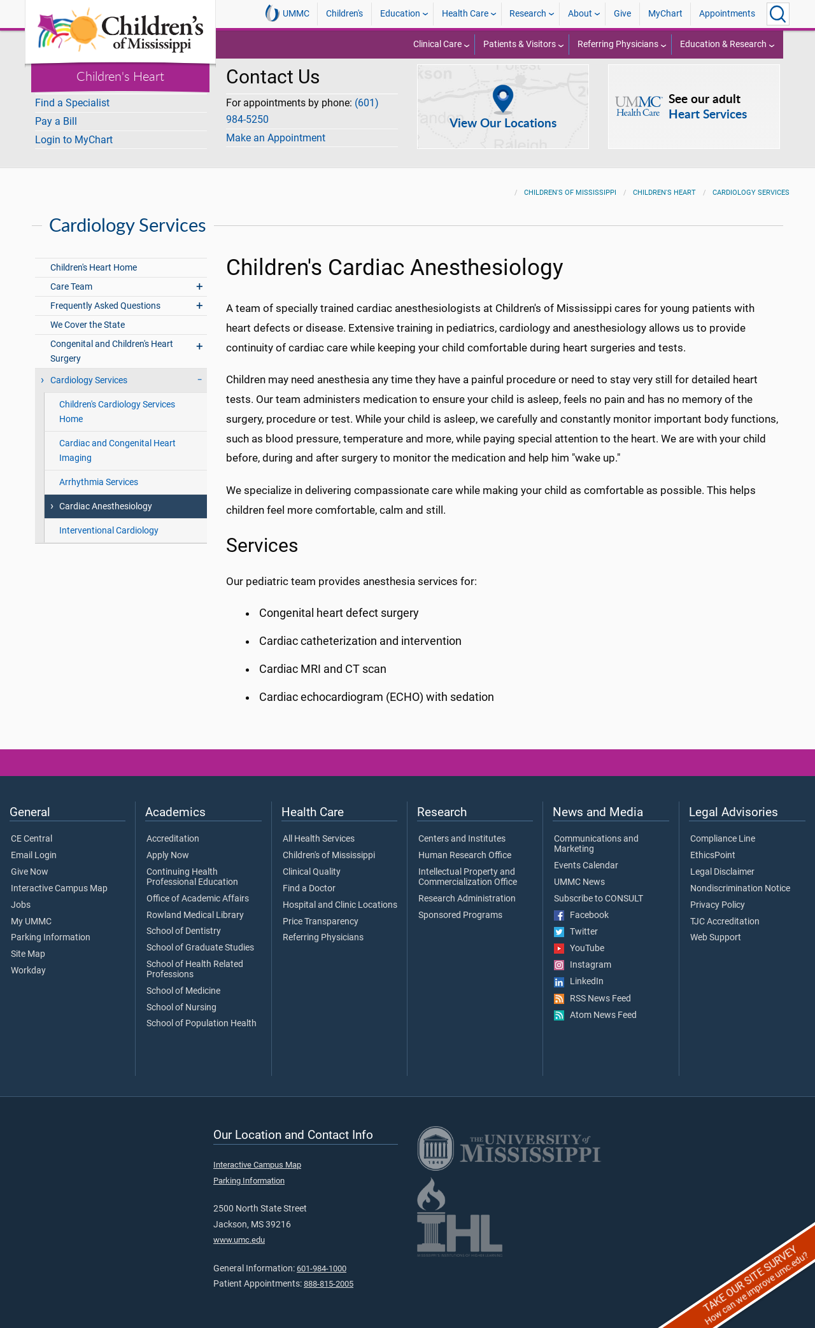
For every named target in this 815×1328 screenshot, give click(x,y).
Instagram (582, 957)
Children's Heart (120, 76)
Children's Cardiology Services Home (117, 404)
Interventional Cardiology (109, 523)
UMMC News (579, 875)
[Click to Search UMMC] (778, 14)
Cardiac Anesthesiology (105, 498)
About (580, 13)
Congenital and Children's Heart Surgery (111, 344)
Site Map (28, 947)
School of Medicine (183, 983)
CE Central (31, 831)
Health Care (465, 13)
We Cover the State (87, 317)
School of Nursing (181, 1000)
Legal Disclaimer (722, 864)
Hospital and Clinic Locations (340, 898)
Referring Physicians (618, 44)
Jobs (21, 898)
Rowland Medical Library (195, 908)
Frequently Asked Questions (105, 298)
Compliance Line (722, 831)
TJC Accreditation (725, 914)
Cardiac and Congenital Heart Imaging (117, 443)
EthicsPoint (712, 848)
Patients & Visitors (519, 44)
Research (527, 13)
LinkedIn (579, 974)
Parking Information (50, 930)
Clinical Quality (312, 864)
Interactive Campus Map (59, 881)
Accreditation (172, 831)
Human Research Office (464, 848)
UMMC (287, 13)
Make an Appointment (275, 138)
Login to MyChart (74, 140)
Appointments (727, 13)
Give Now (29, 864)
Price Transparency (320, 914)
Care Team (71, 279)
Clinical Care (437, 44)
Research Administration (467, 891)
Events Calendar (586, 858)
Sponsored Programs (460, 908)
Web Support (715, 930)
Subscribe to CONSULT (598, 891)
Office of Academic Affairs (197, 891)
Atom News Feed (595, 1008)
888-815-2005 (328, 1276)
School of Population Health (201, 1016)
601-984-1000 (321, 1261)
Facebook (581, 908)
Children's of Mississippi (570, 185)
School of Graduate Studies (200, 940)
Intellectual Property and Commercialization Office (467, 869)
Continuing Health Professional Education (192, 869)
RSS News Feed (592, 991)
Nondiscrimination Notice (740, 881)
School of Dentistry (183, 924)
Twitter (576, 924)
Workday (28, 963)
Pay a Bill (56, 121)
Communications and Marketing (596, 836)
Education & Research (723, 44)
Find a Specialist (72, 103)
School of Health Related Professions (194, 962)
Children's (344, 13)
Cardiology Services (751, 185)
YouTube (579, 941)
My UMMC (31, 914)
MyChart (665, 13)
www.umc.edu (239, 1232)
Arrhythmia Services (98, 474)
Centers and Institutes (462, 831)
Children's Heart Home (93, 260)
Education (400, 13)
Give (622, 13)
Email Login (34, 848)
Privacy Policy (717, 898)
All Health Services (319, 831)
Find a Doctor (309, 881)
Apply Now (167, 848)
